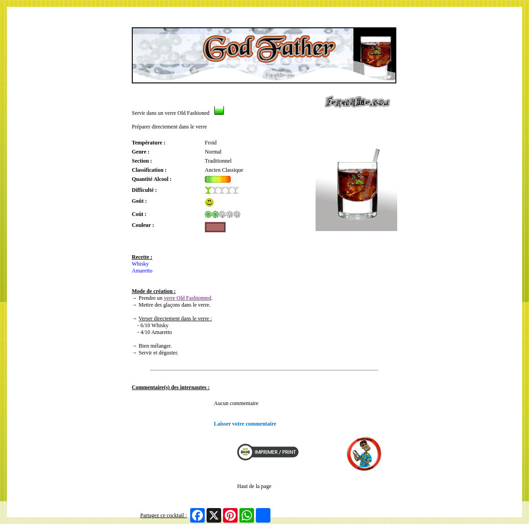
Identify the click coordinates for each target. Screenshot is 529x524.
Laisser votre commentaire (245, 424)
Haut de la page (254, 486)
